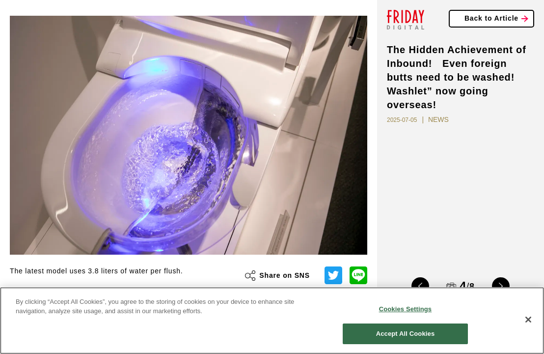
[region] (272, 320)
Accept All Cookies (405, 333)
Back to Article (491, 18)
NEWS (438, 119)
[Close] (528, 319)
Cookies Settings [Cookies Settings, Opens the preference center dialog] (405, 309)
